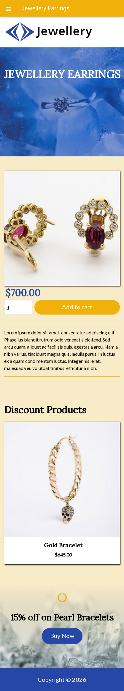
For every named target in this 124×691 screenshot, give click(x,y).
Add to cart (77, 306)
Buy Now (62, 635)
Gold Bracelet (63, 545)
